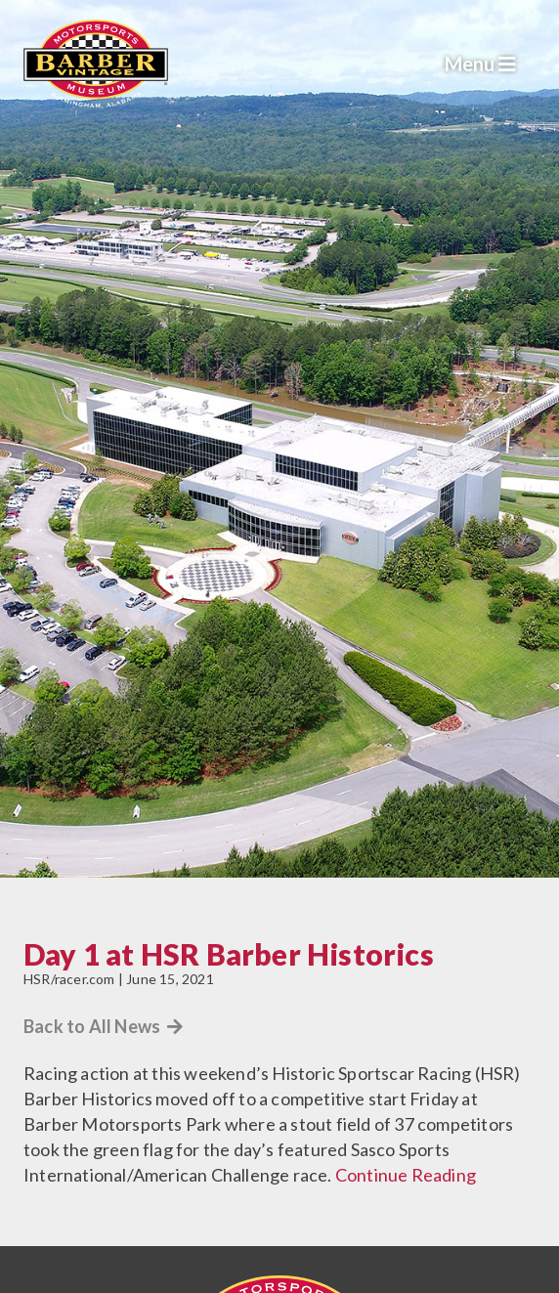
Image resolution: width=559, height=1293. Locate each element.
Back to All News (103, 1026)
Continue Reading (405, 1174)
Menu (480, 63)
